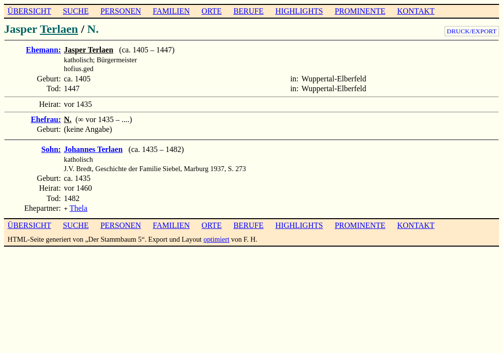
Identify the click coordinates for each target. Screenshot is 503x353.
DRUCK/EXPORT (472, 31)
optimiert (216, 238)
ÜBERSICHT (29, 11)
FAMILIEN (171, 11)
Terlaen (59, 29)
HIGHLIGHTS (299, 11)
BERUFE (248, 11)
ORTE (211, 11)
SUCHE (75, 11)
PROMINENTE (360, 11)
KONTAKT (415, 11)
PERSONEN (120, 11)
